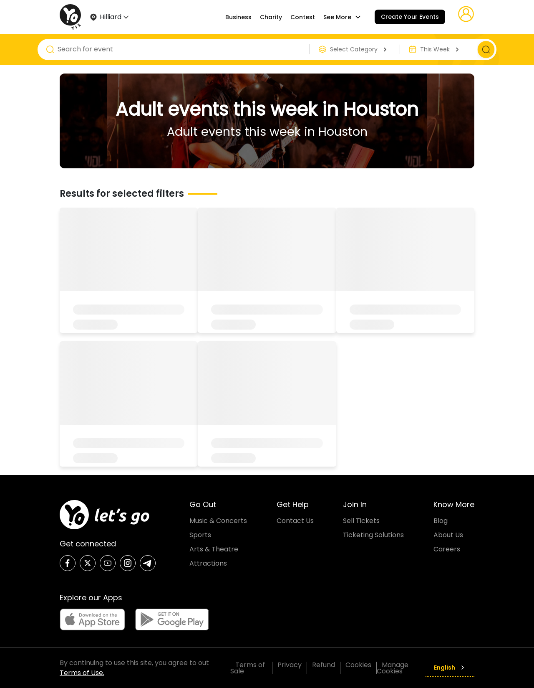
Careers (446, 549)
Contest (302, 17)
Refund (323, 665)
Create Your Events (410, 17)
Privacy (289, 665)
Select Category (359, 49)
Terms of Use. (82, 673)
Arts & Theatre (213, 549)
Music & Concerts (218, 521)
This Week (440, 49)
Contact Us (295, 521)
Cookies (358, 665)
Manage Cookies (392, 668)
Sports (200, 535)
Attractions (208, 563)
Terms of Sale (247, 668)
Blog (440, 521)
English (450, 667)
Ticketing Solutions (373, 535)
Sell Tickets (361, 521)
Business (238, 17)
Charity (271, 17)
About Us (448, 535)
